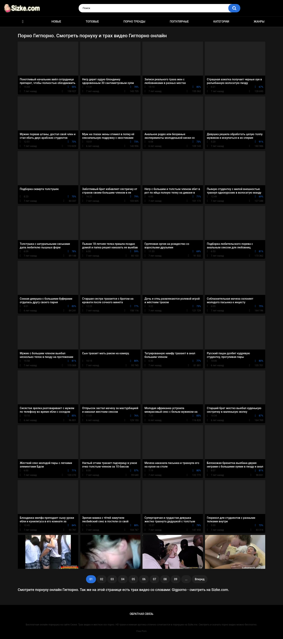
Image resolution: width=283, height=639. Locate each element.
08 (165, 579)
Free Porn (141, 631)
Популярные (179, 21)
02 (101, 579)
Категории (221, 21)
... (186, 579)
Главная (23, 22)
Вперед (199, 579)
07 (154, 579)
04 (122, 579)
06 (143, 579)
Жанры (259, 21)
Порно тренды (134, 21)
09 (175, 579)
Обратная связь (141, 613)
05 (133, 579)
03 (112, 579)
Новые (56, 21)
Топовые (92, 21)
